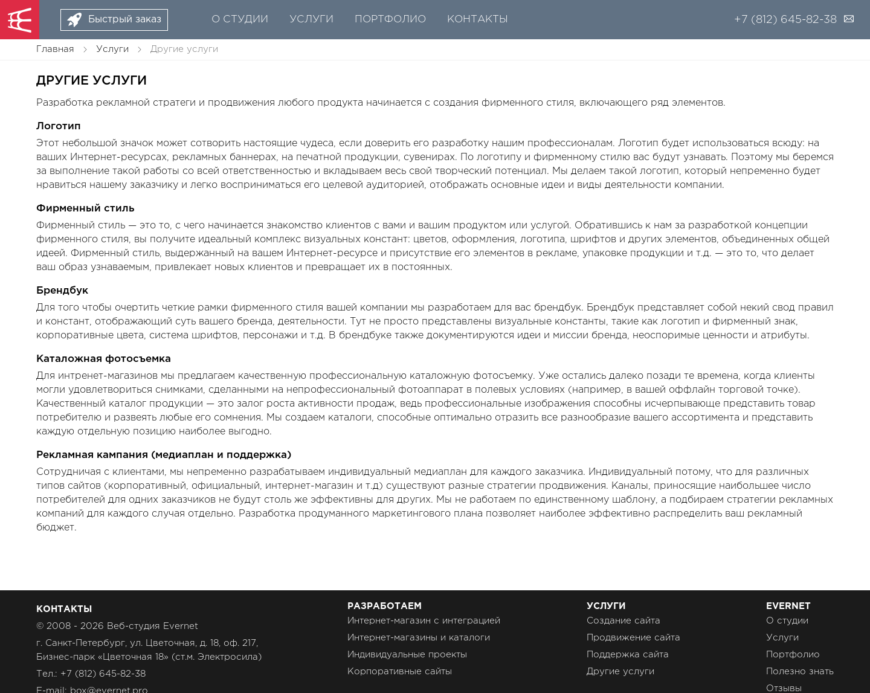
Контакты (477, 19)
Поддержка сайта (628, 655)
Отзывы (784, 688)
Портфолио (390, 19)
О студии (239, 19)
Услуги (311, 19)
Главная (55, 49)
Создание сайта (623, 621)
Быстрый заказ (124, 19)
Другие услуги (620, 671)
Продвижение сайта (633, 638)
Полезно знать (800, 671)
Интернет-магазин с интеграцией (423, 621)
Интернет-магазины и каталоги (418, 638)
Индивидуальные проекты (407, 655)
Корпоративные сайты (399, 671)
